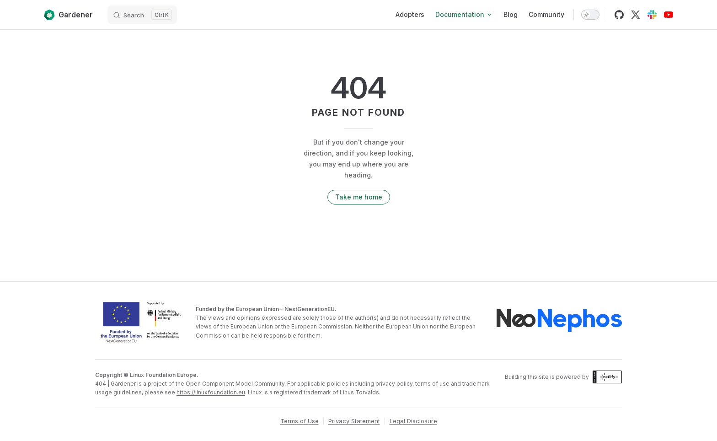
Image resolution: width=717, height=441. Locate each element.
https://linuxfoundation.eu (211, 392)
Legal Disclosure (413, 421)
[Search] (142, 14)
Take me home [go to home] (358, 197)
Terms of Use (299, 421)
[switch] (590, 15)
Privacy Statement (354, 421)
